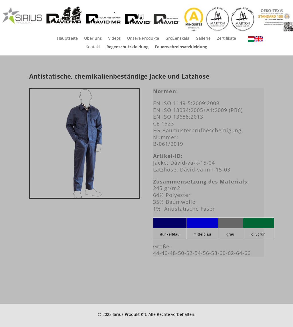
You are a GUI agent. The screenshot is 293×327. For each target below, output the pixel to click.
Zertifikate (226, 38)
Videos (114, 38)
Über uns (93, 38)
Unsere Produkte (143, 38)
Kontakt (93, 47)
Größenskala (177, 38)
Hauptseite (67, 38)
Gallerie (203, 38)
